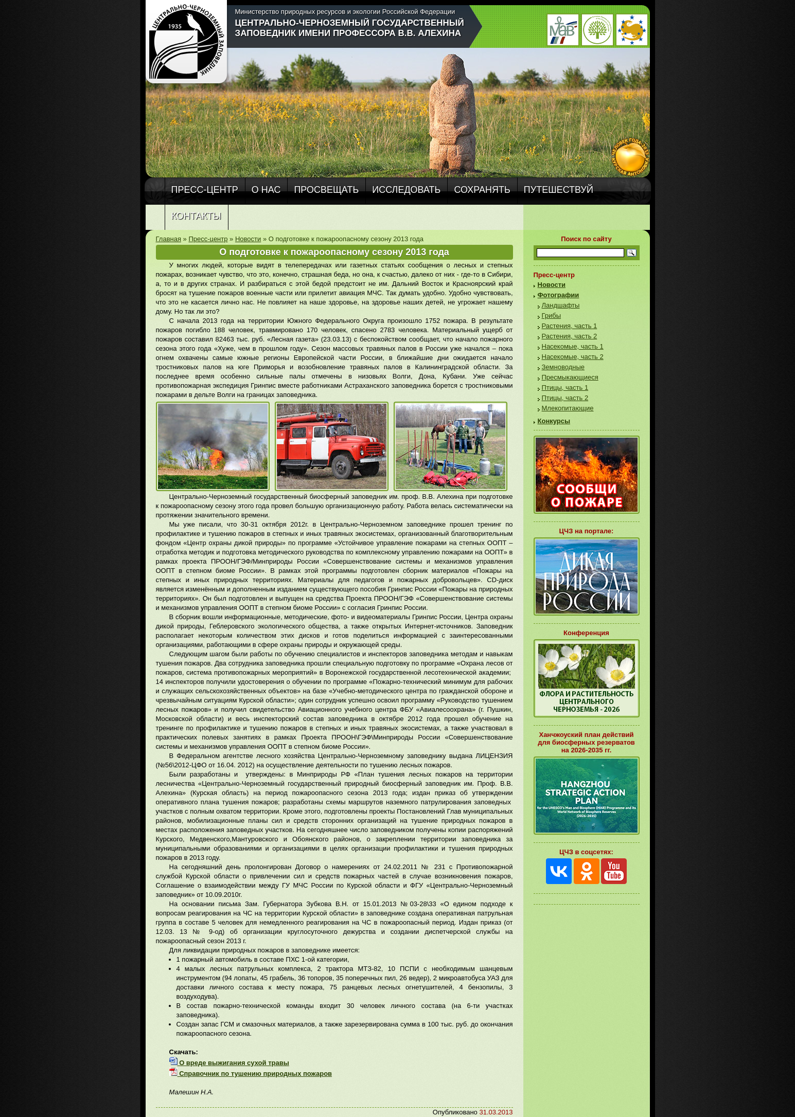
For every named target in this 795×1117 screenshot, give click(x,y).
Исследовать (406, 190)
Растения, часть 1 (569, 326)
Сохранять (482, 190)
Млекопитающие (568, 408)
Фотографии (558, 295)
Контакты (196, 216)
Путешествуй (558, 190)
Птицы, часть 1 (565, 387)
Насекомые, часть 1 (573, 346)
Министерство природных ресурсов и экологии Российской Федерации (345, 11)
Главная (168, 239)
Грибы (551, 315)
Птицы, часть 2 (565, 398)
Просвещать (326, 190)
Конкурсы (554, 421)
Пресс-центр (204, 190)
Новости (248, 239)
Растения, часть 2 (569, 336)
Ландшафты (561, 305)
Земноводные (563, 367)
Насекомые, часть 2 (573, 357)
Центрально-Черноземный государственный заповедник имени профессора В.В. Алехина (349, 28)
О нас (266, 190)
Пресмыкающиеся (570, 377)
